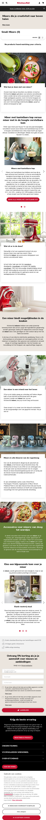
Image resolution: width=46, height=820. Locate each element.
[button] (2, 171)
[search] (6, 3)
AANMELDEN (23, 710)
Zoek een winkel (10, 767)
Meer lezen (6, 25)
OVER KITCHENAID (23, 758)
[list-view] (42, 37)
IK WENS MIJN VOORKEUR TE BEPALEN (21, 806)
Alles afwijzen (21, 811)
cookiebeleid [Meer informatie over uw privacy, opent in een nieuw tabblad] (8, 794)
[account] (39, 3)
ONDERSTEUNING (23, 746)
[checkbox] (3, 688)
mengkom (27, 264)
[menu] (3, 3)
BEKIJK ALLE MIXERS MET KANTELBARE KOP (23, 199)
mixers (17, 542)
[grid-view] (39, 37)
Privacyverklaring (26, 665)
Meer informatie (17, 800)
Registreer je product (23, 738)
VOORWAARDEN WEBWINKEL (23, 752)
